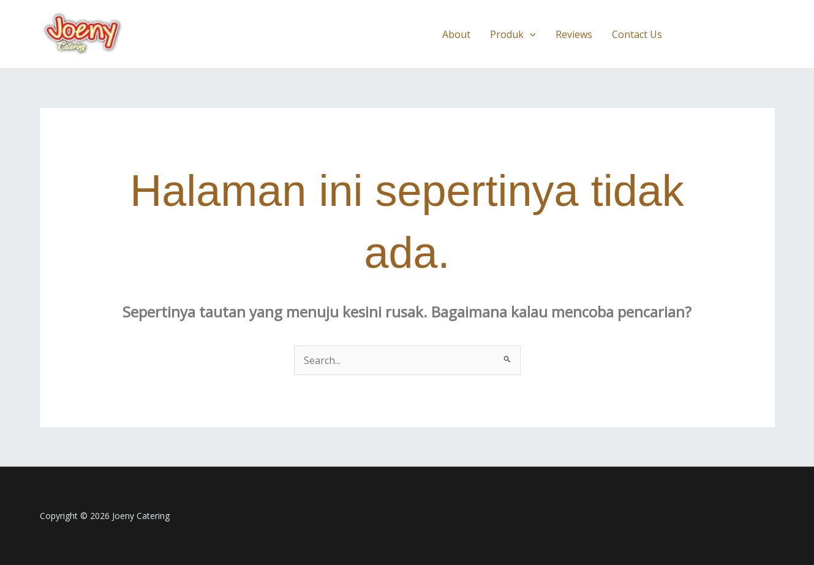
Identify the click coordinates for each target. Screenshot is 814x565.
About (456, 34)
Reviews (574, 34)
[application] (530, 34)
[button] (729, 34)
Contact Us (637, 34)
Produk (513, 34)
